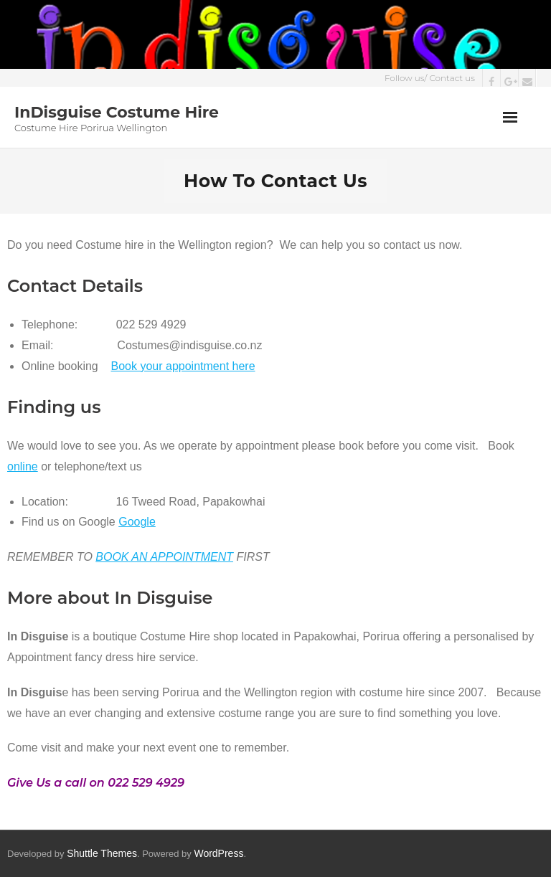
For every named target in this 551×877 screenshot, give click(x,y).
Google (137, 522)
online (22, 466)
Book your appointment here (183, 366)
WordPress (218, 853)
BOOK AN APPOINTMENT (164, 557)
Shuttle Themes (102, 853)
